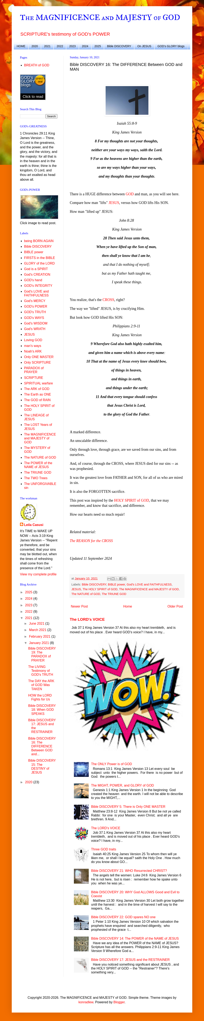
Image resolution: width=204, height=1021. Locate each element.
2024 (85, 46)
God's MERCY (34, 301)
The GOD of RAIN (37, 400)
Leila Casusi (33, 525)
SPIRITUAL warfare (38, 383)
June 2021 (37, 623)
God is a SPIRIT (36, 269)
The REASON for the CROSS (91, 541)
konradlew (85, 1002)
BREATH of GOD (36, 65)
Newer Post (79, 606)
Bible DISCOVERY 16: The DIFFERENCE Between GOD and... (42, 746)
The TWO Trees (36, 478)
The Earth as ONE (37, 394)
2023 (72, 46)
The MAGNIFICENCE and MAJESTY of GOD (100, 17)
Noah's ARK (33, 351)
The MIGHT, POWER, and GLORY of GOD (122, 785)
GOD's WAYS (34, 318)
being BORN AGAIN (39, 241)
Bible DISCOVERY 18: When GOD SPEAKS (42, 709)
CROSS (108, 300)
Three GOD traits (103, 849)
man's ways (32, 346)
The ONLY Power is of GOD (111, 764)
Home (127, 606)
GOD (130, 194)
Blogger (119, 1002)
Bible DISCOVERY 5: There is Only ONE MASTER (128, 806)
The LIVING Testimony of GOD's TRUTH (40, 670)
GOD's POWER (35, 306)
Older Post (175, 606)
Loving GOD (33, 340)
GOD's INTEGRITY (38, 285)
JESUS (114, 203)
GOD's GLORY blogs (170, 46)
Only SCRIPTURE (37, 362)
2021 (47, 46)
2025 (97, 46)
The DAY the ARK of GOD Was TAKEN (41, 685)
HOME (21, 46)
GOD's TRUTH (35, 312)
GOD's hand (33, 280)
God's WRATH (34, 329)
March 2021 (38, 630)
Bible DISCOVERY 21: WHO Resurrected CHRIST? (129, 870)
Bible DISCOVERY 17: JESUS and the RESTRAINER (130, 959)
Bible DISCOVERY (119, 46)
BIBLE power (116, 584)
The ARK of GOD (36, 389)
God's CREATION (37, 274)
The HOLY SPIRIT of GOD (100, 589)
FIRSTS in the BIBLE (39, 258)
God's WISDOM (35, 323)
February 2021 (40, 636)
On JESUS (144, 46)
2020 (34, 46)
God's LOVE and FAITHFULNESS (149, 584)
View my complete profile (38, 574)
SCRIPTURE (33, 377)
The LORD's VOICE (87, 619)
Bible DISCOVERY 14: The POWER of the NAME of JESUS (135, 938)
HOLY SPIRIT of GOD (131, 500)
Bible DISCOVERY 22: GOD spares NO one (123, 917)
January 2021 (39, 643)
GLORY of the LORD (39, 263)
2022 (60, 46)
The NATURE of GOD (85, 594)
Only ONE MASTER (39, 357)
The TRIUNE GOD (114, 594)
